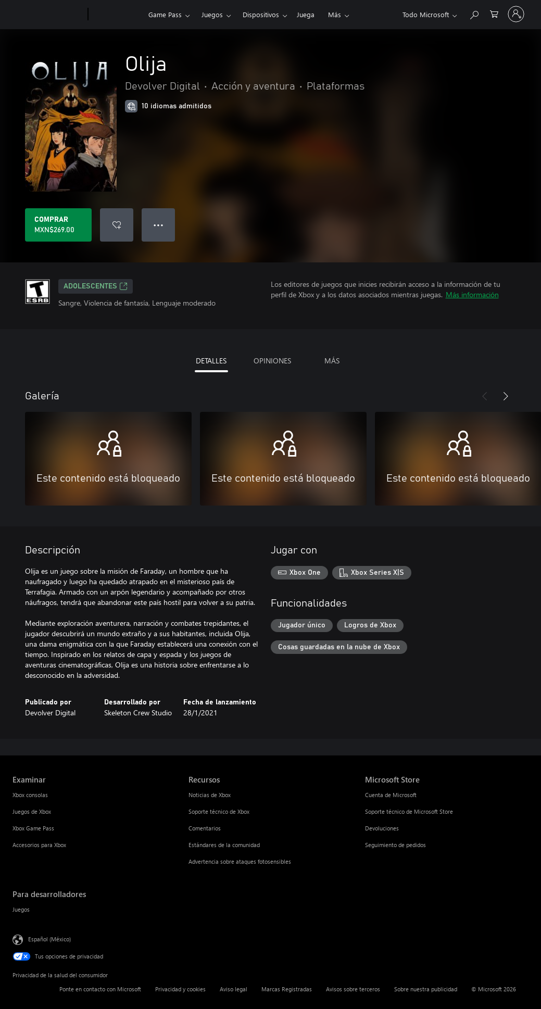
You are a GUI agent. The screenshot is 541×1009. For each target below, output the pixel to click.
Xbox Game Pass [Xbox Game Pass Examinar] (33, 828)
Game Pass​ (165, 14)
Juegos (212, 14)
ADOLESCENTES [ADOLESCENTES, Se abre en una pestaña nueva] (96, 286)
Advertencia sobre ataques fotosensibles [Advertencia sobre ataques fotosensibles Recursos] (239, 861)
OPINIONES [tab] (272, 360)
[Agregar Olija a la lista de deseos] (116, 225)
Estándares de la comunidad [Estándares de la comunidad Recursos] (224, 844)
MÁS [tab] (331, 360)
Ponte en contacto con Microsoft (100, 989)
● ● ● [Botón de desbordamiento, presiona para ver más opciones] (158, 225)
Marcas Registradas (286, 989)
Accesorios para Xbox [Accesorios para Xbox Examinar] (39, 844)
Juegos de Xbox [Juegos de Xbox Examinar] (31, 811)
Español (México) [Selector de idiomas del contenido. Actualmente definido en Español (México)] (49, 939)
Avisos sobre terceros (353, 989)
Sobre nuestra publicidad (425, 989)
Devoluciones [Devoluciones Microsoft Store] (382, 828)
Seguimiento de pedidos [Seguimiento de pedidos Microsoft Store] (395, 844)
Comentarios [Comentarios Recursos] (204, 828)
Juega (305, 14)
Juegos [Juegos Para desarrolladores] (21, 909)
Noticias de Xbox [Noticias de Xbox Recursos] (209, 794)
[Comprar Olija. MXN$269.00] (58, 225)
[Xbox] (117, 15)
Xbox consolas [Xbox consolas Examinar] (30, 794)
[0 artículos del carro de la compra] (494, 13)
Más (334, 14)
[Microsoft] (48, 15)
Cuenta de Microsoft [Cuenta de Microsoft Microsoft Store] (391, 794)
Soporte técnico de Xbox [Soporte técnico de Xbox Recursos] (218, 811)
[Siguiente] (505, 396)
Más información (472, 294)
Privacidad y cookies (180, 989)
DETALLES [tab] (211, 360)
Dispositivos (261, 14)
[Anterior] (484, 396)
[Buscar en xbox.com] (473, 13)
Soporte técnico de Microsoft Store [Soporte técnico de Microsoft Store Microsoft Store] (409, 811)
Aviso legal (233, 989)
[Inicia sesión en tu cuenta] (516, 14)
